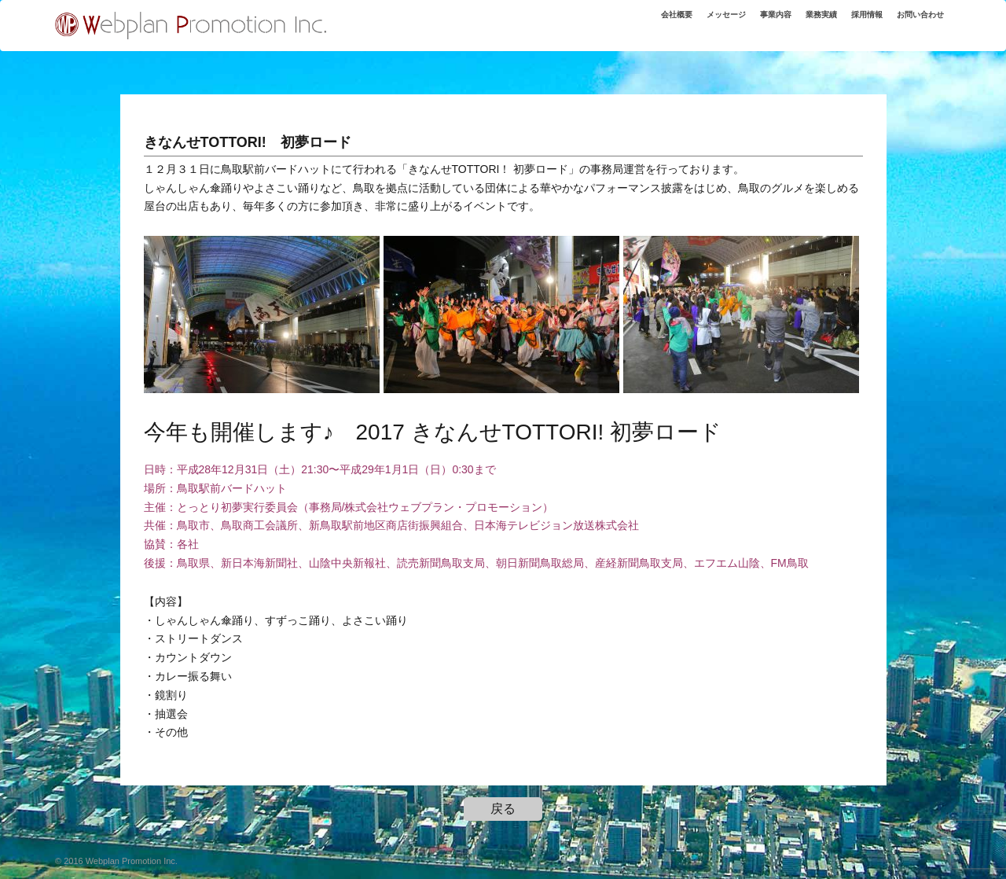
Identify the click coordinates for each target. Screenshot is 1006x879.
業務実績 (821, 14)
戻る (503, 808)
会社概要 (676, 14)
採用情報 (867, 14)
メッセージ (726, 14)
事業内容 (775, 14)
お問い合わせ (920, 14)
